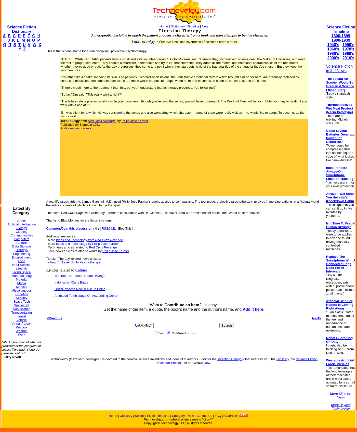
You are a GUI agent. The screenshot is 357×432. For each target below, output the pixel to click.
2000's (333, 58)
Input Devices (21, 265)
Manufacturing (22, 276)
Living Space (22, 272)
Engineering (21, 254)
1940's (333, 45)
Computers (21, 239)
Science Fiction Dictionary (21, 29)
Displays (21, 250)
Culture (21, 243)
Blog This (125, 228)
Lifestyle (21, 268)
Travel (21, 316)
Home (163, 26)
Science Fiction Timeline (340, 29)
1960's (333, 49)
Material (21, 279)
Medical (21, 287)
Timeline (193, 26)
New (205, 26)
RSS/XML (109, 228)
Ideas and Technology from (89, 240)
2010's (348, 58)
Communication (22, 235)
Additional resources (74, 128)
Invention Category (230, 359)
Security (21, 298)
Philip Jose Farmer (135, 121)
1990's (348, 53)
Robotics (21, 294)
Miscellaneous (22, 290)
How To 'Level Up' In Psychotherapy (75, 262)
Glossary (283, 359)
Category (178, 416)
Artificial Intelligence (22, 224)
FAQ (218, 416)
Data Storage (21, 246)
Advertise (230, 416)
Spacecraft (21, 305)
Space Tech (21, 301)
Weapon (21, 331)
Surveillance (21, 309)
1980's (333, 53)
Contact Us (204, 416)
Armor (21, 220)
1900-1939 (340, 40)
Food (21, 261)
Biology (21, 228)
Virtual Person (21, 323)
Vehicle (21, 320)
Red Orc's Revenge (103, 247)
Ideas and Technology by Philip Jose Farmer (87, 244)
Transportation (21, 312)
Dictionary (178, 26)
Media (21, 283)
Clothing (21, 232)
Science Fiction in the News (339, 68)
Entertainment (22, 257)
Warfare (21, 327)
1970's (348, 49)
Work (21, 334)
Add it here (253, 309)
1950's (348, 45)
